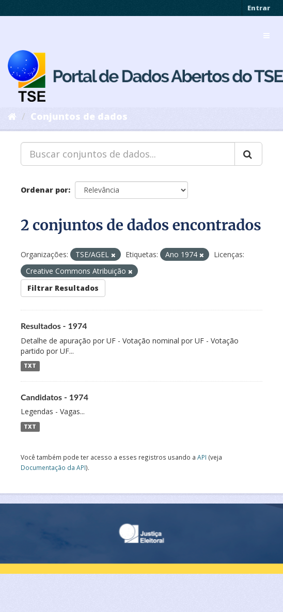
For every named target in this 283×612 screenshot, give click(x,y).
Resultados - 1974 (54, 326)
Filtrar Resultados (63, 288)
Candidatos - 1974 (54, 397)
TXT (30, 366)
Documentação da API (53, 467)
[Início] (12, 116)
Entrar (258, 7)
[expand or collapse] (266, 35)
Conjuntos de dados (79, 116)
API (202, 457)
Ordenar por (44, 190)
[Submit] (248, 154)
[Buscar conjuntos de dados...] (128, 154)
